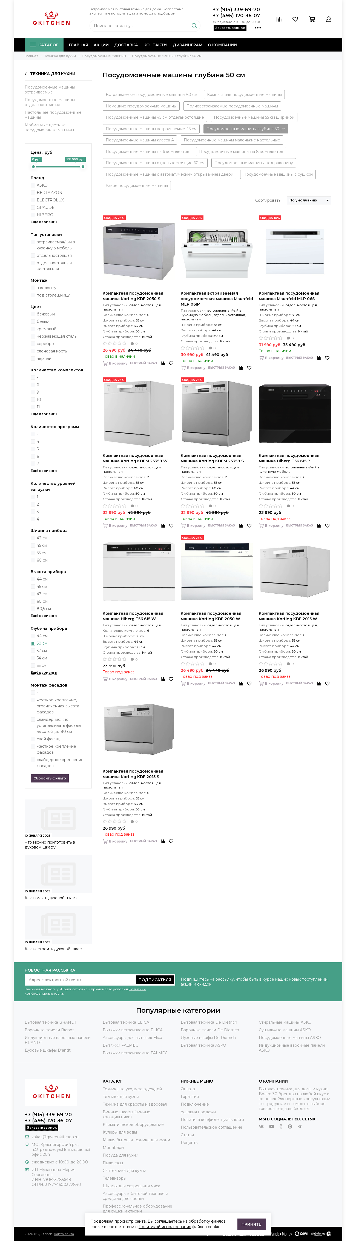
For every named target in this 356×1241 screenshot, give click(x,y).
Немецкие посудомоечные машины (141, 106)
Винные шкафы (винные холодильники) (126, 1114)
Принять (252, 1224)
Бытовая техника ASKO (203, 1045)
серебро (45, 343)
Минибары (113, 1147)
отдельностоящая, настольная (55, 265)
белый (43, 321)
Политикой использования (165, 1226)
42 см (42, 538)
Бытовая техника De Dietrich (209, 1022)
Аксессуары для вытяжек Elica (132, 1037)
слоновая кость (52, 351)
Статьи (187, 1134)
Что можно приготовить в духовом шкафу (50, 845)
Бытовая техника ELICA (126, 1022)
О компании (222, 44)
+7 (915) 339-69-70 (236, 10)
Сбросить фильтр (49, 778)
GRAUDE (45, 207)
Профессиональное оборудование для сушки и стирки (137, 1209)
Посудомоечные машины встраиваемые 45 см (151, 128)
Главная (78, 44)
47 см (42, 593)
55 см (42, 552)
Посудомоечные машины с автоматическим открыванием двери (169, 174)
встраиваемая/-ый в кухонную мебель (56, 245)
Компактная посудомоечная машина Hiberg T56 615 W (133, 616)
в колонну (46, 287)
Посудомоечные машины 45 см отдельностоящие (155, 117)
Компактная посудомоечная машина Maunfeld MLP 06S (289, 296)
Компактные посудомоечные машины (244, 94)
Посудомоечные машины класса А (140, 140)
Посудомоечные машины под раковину (253, 162)
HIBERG (45, 214)
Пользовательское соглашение (211, 1127)
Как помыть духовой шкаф (51, 897)
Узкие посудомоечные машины (137, 185)
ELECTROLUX (50, 200)
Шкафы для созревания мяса (131, 1185)
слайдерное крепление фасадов (60, 762)
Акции (101, 44)
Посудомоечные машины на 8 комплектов (241, 151)
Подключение (195, 1104)
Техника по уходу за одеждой (132, 1088)
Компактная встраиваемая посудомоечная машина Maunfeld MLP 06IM (217, 299)
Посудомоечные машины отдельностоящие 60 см (155, 162)
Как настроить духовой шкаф (53, 948)
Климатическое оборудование (133, 1124)
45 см (42, 545)
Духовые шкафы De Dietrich (208, 1037)
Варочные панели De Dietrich (210, 1029)
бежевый (46, 314)
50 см (42, 643)
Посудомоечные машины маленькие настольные (232, 140)
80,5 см (44, 608)
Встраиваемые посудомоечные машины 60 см (151, 94)
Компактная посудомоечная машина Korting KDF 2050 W (211, 616)
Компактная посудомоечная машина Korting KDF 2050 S (133, 296)
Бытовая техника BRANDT (51, 1022)
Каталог (44, 44)
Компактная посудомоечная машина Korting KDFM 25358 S (212, 458)
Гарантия (190, 1096)
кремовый (46, 328)
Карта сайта (64, 1234)
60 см (42, 560)
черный (44, 358)
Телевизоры (114, 1178)
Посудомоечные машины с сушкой (278, 174)
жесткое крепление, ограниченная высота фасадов (58, 706)
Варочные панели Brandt (49, 1029)
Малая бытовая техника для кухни (136, 1139)
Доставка (126, 44)
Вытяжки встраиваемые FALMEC (135, 1053)
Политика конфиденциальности (212, 1119)
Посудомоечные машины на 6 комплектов (147, 151)
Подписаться (155, 979)
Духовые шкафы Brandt (48, 1050)
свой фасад (48, 738)
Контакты (155, 44)
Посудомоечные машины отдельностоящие (50, 102)
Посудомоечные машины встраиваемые (50, 90)
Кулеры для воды (120, 1132)
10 (39, 399)
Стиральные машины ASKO (285, 1022)
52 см (42, 650)
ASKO (42, 185)
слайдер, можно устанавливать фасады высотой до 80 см (59, 725)
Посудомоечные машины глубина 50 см (245, 128)
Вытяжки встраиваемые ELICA (133, 1029)
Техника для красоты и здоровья (135, 1104)
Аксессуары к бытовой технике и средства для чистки (135, 1196)
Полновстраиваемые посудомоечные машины (232, 106)
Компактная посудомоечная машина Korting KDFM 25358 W (135, 458)
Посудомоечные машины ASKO (290, 1037)
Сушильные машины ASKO (285, 1029)
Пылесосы (113, 1162)
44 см (42, 579)
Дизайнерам (187, 44)
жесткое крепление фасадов (56, 749)
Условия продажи (198, 1111)
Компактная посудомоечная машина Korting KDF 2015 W (289, 616)
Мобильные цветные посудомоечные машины (49, 127)
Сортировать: (268, 200)
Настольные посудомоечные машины (53, 115)
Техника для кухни (50, 73)
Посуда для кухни (120, 1155)
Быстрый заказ (143, 363)
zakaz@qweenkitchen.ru (55, 1136)
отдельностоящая (54, 255)
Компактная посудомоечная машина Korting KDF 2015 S (133, 774)
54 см (42, 658)
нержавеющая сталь (56, 336)
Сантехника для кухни (124, 1170)
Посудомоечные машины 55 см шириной (254, 117)
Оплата (188, 1088)
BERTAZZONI (50, 192)
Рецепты (189, 1142)
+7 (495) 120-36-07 (236, 16)
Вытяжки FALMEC (120, 1045)
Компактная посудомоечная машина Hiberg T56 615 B (289, 458)
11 (38, 407)
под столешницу (53, 295)
